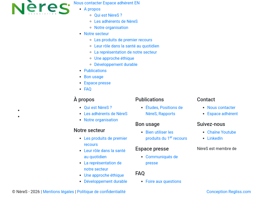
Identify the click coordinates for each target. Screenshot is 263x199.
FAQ (87, 89)
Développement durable (115, 64)
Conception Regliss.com (228, 191)
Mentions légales (58, 191)
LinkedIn (215, 138)
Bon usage (93, 76)
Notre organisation (111, 27)
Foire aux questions (163, 181)
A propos (92, 9)
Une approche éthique (114, 58)
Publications (95, 70)
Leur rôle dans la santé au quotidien (126, 46)
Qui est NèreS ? (108, 15)
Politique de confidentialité (101, 191)
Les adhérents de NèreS (116, 21)
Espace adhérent (118, 3)
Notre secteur (96, 33)
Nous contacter (88, 3)
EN (137, 3)
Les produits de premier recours (123, 39)
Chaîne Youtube (221, 132)
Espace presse (97, 83)
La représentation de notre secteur (125, 52)
